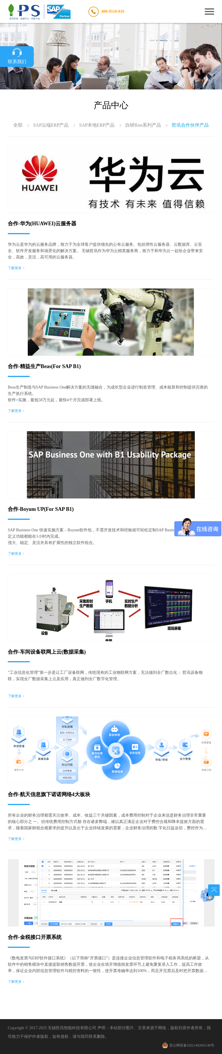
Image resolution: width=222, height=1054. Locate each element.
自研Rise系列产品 (143, 125)
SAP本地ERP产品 (97, 125)
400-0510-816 (112, 11)
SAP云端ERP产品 (51, 125)
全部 (18, 125)
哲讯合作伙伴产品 (190, 125)
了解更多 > (16, 268)
